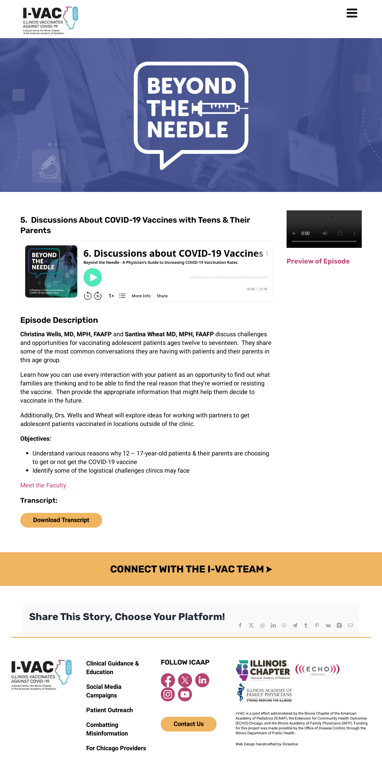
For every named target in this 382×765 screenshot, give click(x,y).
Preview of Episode (318, 261)
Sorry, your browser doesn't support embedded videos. (324, 229)
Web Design (245, 744)
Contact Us (189, 724)
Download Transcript (61, 520)
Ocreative (290, 744)
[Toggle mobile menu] (353, 13)
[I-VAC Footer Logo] (41, 662)
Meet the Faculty (43, 485)
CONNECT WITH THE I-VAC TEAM (191, 569)
